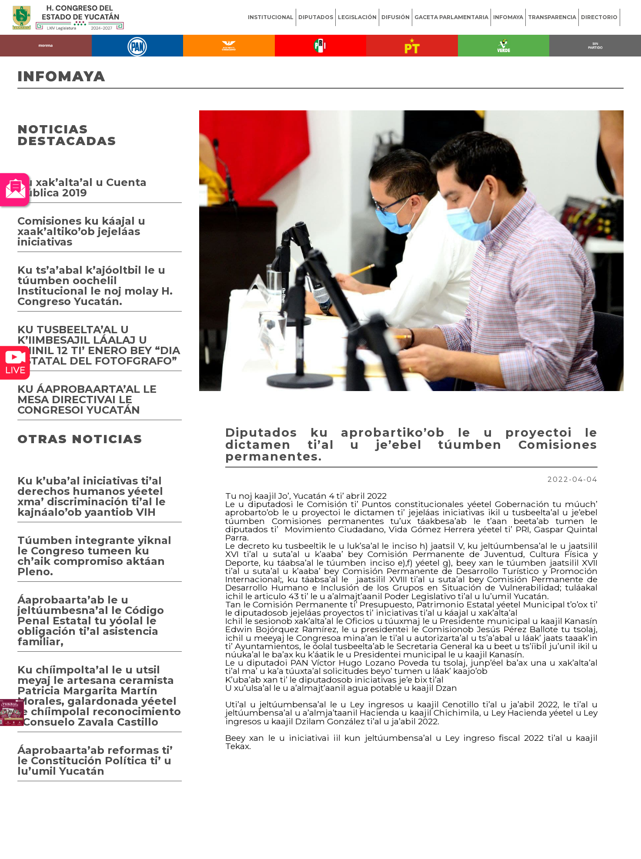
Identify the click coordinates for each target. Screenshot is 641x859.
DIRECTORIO (599, 17)
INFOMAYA (508, 17)
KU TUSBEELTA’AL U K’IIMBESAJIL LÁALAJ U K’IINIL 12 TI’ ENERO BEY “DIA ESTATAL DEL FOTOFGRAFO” (98, 345)
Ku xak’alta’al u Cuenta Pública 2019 (82, 187)
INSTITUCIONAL (271, 17)
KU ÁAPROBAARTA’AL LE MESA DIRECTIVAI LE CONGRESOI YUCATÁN (87, 399)
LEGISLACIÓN (357, 17)
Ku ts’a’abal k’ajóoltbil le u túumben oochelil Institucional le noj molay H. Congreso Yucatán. (95, 286)
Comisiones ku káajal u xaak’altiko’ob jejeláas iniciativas (81, 231)
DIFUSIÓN (395, 17)
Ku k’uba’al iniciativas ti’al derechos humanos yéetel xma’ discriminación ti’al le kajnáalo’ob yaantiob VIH (91, 496)
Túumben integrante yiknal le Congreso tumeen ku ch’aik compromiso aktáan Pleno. (94, 556)
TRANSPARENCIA (552, 17)
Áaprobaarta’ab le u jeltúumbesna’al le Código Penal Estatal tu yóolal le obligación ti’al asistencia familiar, (90, 621)
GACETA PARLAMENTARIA (451, 17)
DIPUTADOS (315, 17)
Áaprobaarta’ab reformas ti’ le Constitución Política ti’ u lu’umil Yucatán (95, 760)
